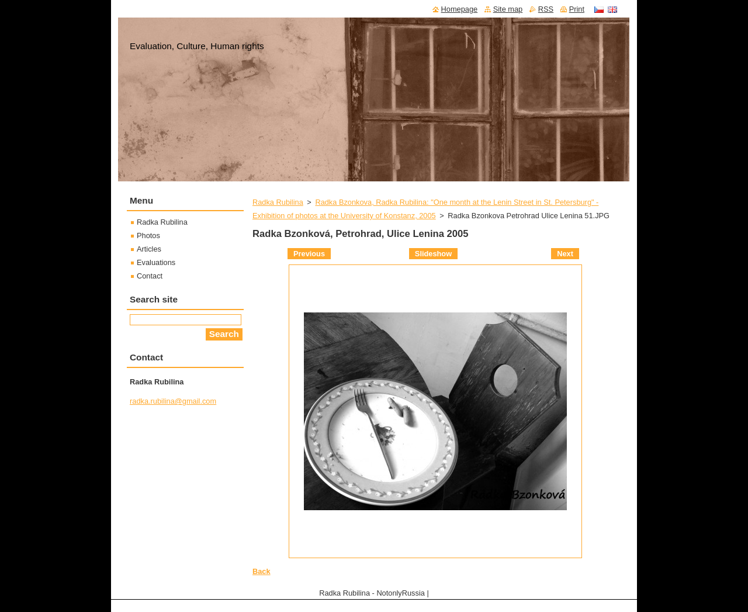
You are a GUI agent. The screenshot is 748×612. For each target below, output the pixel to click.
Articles (149, 249)
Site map (508, 9)
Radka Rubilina (277, 202)
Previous (309, 253)
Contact (149, 275)
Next (565, 253)
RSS (545, 9)
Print (576, 9)
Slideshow (433, 253)
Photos (148, 235)
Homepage (459, 9)
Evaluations (156, 262)
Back (261, 571)
